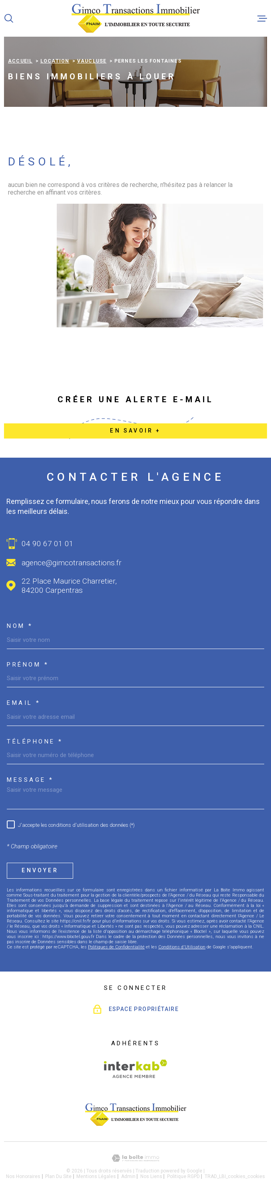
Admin (128, 1176)
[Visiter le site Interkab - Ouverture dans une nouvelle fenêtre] (135, 1069)
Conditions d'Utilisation (181, 947)
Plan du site (58, 1176)
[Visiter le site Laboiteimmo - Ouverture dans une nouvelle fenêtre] (135, 1158)
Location (55, 61)
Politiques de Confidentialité (116, 947)
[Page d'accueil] (136, 18)
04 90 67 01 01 (48, 543)
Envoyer (40, 870)
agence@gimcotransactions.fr (72, 562)
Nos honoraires (23, 1176)
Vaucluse (92, 61)
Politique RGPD (183, 1176)
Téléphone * (35, 742)
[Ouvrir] (9, 18)
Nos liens (151, 1176)
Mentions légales (96, 1176)
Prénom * (28, 665)
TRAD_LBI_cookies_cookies (235, 1176)
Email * (24, 703)
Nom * (20, 626)
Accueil (20, 61)
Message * (30, 780)
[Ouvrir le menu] (262, 18)
